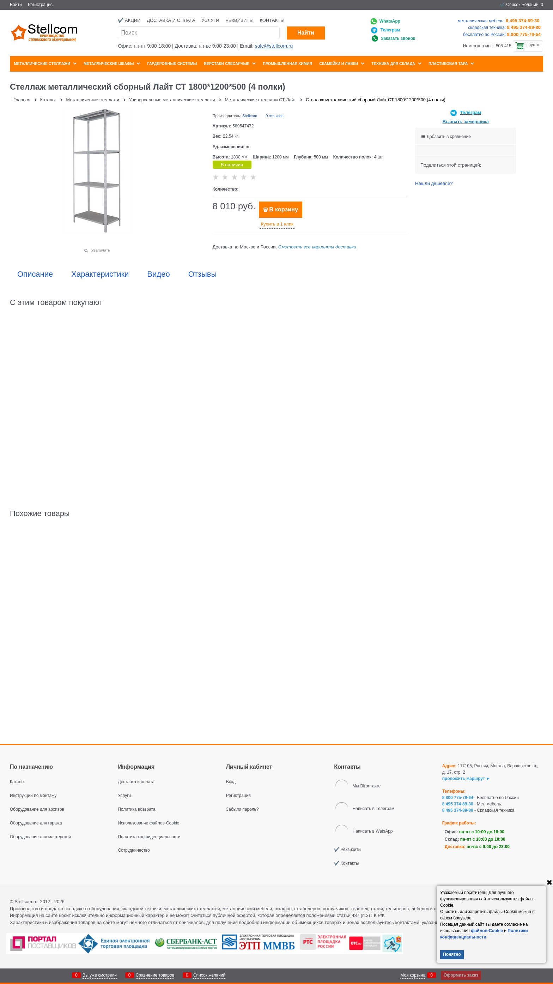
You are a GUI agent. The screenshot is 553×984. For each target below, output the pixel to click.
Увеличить (100, 250)
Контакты (272, 20)
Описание (35, 274)
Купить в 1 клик (277, 224)
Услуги (210, 20)
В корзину (283, 209)
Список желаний (209, 975)
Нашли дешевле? (434, 183)
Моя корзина (412, 975)
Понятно (452, 954)
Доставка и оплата (171, 20)
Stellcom (249, 116)
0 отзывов (275, 116)
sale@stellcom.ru (274, 46)
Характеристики (100, 274)
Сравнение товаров (155, 975)
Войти (16, 4)
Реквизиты (239, 20)
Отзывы (202, 274)
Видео (158, 274)
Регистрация (40, 4)
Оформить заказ (461, 975)
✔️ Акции (129, 20)
